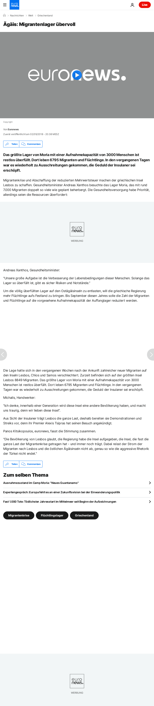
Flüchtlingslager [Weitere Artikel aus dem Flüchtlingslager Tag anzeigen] (52, 515)
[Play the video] (77, 75)
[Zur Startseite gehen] (14, 5)
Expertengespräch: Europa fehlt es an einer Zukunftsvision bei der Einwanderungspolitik (61, 492)
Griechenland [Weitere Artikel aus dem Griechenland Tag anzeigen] (84, 515)
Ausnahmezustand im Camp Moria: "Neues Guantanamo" (41, 482)
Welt (30, 15)
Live (145, 4)
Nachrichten (17, 15)
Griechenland (45, 15)
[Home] (4, 15)
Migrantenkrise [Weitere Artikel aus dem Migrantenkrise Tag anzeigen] (18, 515)
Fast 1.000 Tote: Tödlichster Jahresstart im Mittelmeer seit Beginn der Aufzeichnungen (59, 501)
